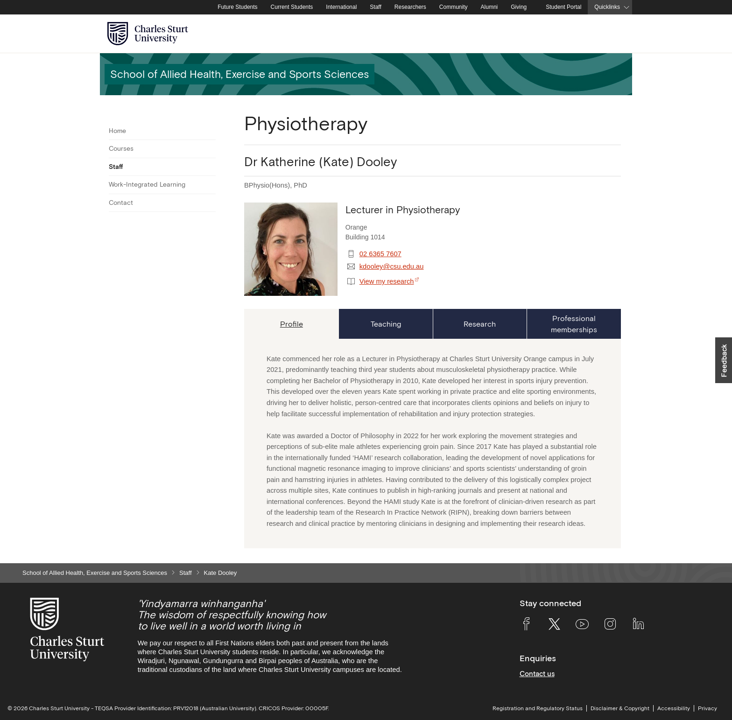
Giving (519, 7)
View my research (386, 281)
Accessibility (673, 708)
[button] (723, 360)
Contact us (537, 674)
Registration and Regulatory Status (538, 708)
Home (117, 130)
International (341, 7)
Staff (375, 7)
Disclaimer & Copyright (620, 708)
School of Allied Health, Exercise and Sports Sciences (94, 572)
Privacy (707, 708)
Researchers (410, 7)
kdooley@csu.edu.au (391, 266)
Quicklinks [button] (607, 7)
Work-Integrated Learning (147, 184)
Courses (121, 148)
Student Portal (563, 7)
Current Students (292, 7)
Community (453, 7)
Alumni (489, 7)
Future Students (237, 7)
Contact (121, 202)
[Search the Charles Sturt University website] (614, 33)
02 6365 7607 (380, 254)
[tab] (291, 324)
